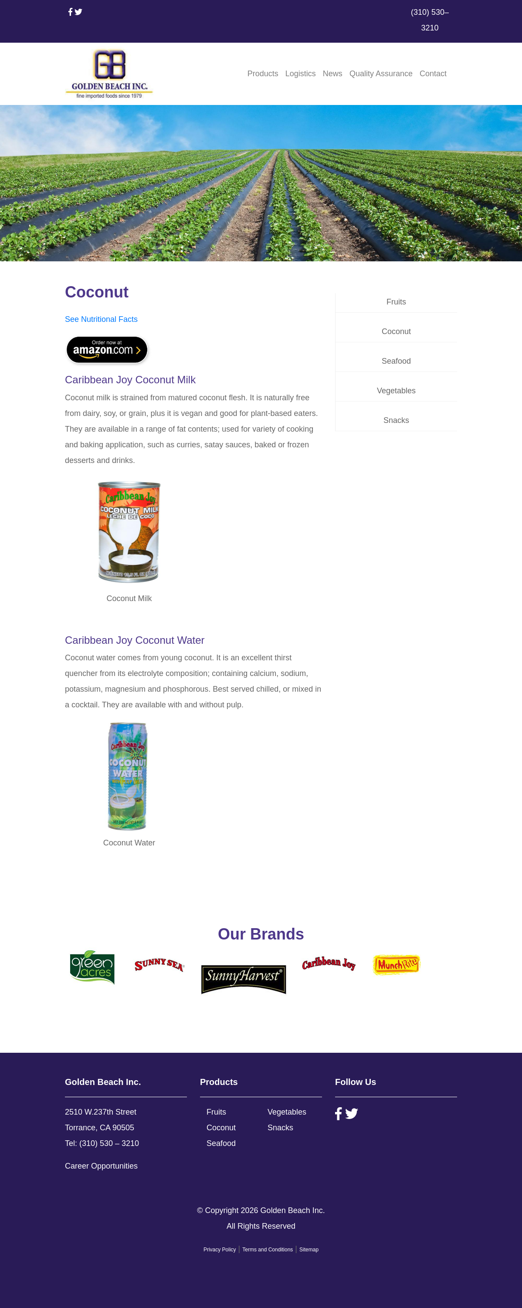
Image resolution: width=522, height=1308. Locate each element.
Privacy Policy (219, 1250)
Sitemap (309, 1250)
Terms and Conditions (267, 1250)
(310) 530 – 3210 (109, 1143)
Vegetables (396, 390)
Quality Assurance (381, 73)
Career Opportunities (101, 1166)
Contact (433, 73)
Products (262, 73)
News (332, 73)
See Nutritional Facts (101, 319)
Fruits (396, 301)
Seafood (396, 361)
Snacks (396, 420)
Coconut (396, 331)
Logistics (300, 73)
